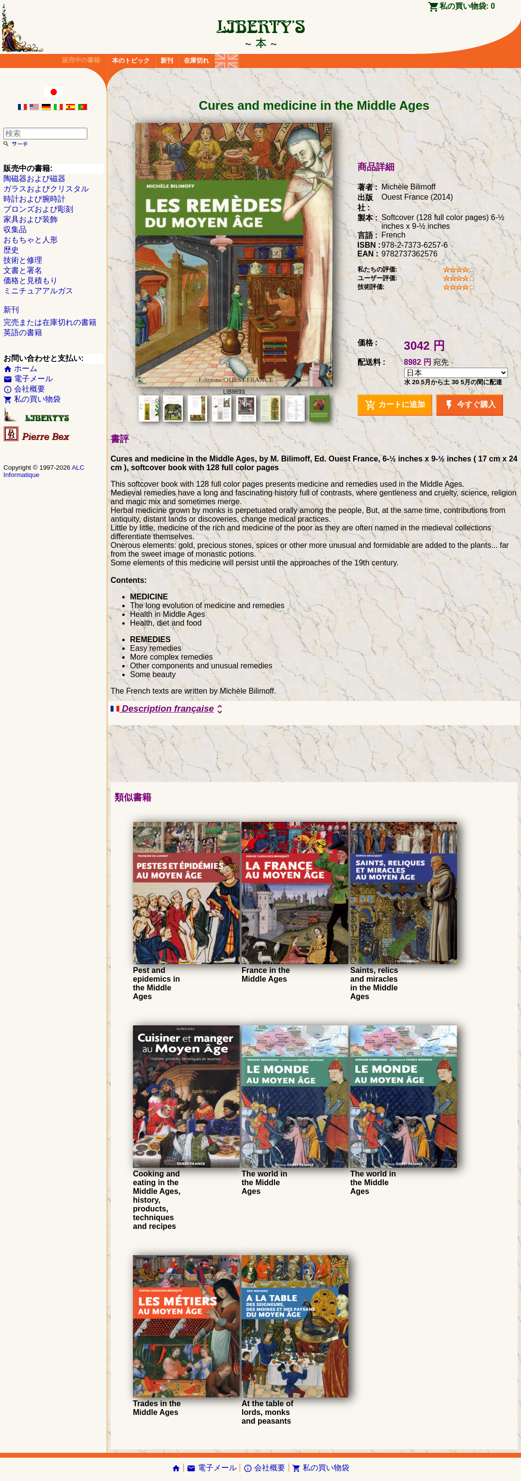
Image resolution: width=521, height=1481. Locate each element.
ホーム (20, 368)
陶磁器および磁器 (34, 178)
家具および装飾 (30, 219)
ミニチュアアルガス (38, 291)
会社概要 (24, 389)
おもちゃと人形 (30, 240)
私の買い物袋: (467, 6)
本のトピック (131, 60)
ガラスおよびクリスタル (46, 189)
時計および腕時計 (34, 199)
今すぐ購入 (469, 405)
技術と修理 (22, 260)
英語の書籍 (22, 332)
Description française (168, 709)
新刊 (167, 60)
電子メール (28, 379)
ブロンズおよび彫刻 (38, 209)
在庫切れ (196, 60)
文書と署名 (22, 270)
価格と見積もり (30, 280)
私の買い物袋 (32, 399)
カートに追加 (395, 405)
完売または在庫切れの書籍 (50, 322)
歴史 (11, 250)
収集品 (15, 229)
